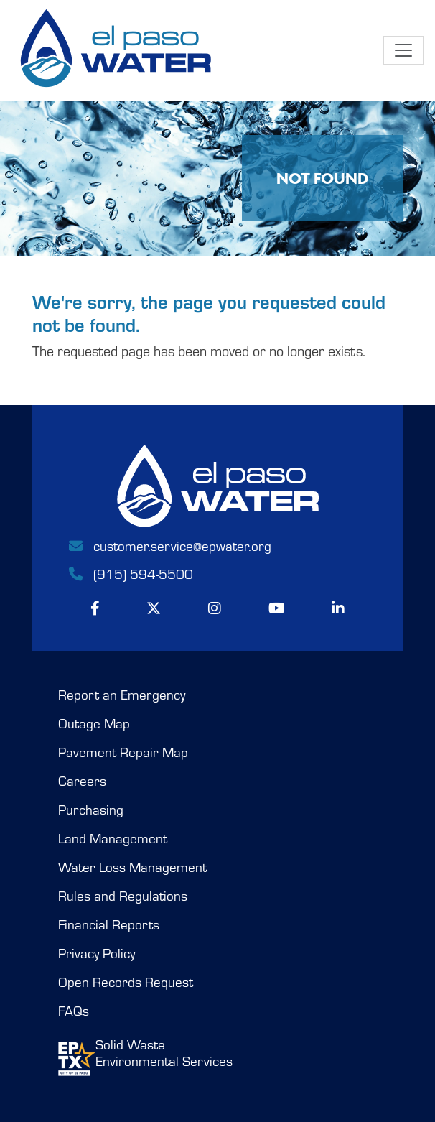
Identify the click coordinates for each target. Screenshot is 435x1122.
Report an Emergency (121, 694)
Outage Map (94, 723)
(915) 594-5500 (130, 573)
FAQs (73, 1010)
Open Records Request (125, 982)
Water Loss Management (132, 867)
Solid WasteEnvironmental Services (145, 1056)
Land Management (112, 838)
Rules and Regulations (122, 895)
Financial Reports (108, 924)
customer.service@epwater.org (169, 545)
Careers (82, 780)
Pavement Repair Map (123, 752)
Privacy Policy (96, 953)
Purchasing (90, 809)
